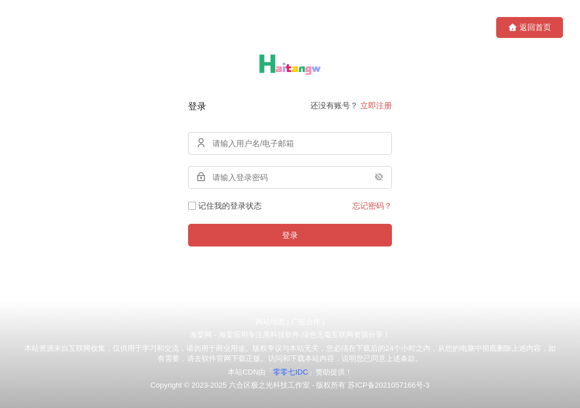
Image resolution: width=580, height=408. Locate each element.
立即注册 (376, 105)
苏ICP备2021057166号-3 (389, 385)
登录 (290, 235)
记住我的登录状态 (225, 205)
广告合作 (306, 321)
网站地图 (270, 321)
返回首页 (529, 27)
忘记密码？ (372, 205)
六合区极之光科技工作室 (269, 385)
